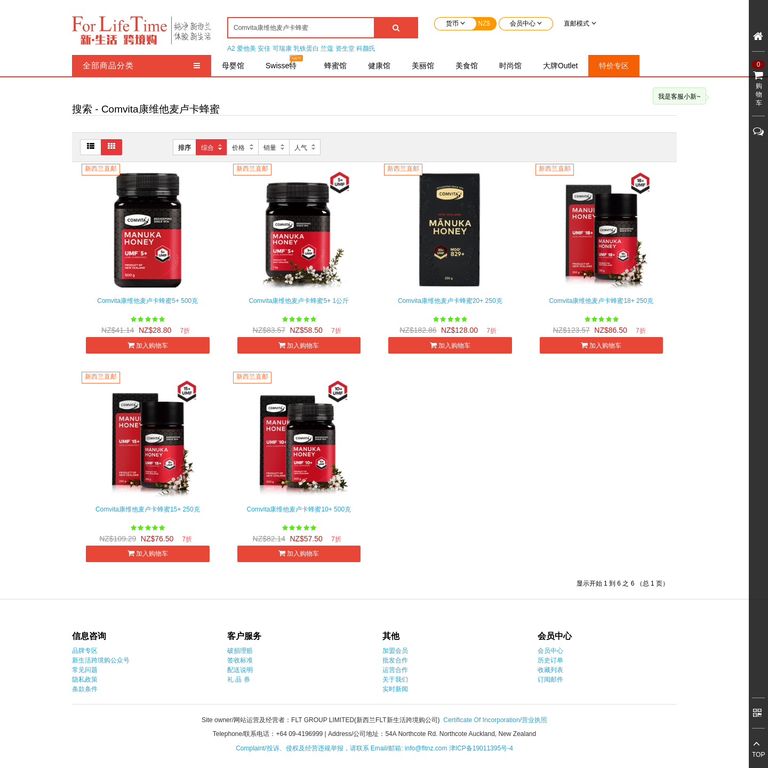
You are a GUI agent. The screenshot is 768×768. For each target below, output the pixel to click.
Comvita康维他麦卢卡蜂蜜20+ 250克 (450, 301)
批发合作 (395, 660)
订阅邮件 (550, 679)
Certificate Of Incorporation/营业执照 (495, 720)
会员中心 (550, 650)
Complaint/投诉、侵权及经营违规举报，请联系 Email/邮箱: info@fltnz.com (342, 748)
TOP (758, 754)
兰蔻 (327, 48)
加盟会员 (395, 650)
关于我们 (395, 679)
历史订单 (550, 660)
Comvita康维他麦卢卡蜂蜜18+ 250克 (601, 301)
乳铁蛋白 (306, 48)
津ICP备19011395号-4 (481, 748)
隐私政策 (85, 679)
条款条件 (85, 689)
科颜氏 (365, 48)
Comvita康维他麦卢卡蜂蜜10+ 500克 (298, 509)
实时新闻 (395, 689)
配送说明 (240, 670)
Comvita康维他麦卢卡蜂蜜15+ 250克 (147, 509)
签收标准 (240, 660)
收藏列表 (550, 670)
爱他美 (246, 48)
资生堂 (345, 48)
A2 (231, 48)
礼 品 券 (238, 679)
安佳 (264, 48)
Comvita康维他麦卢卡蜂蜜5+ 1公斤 (299, 301)
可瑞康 (282, 48)
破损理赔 (240, 650)
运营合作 (395, 670)
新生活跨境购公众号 (101, 660)
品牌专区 (85, 650)
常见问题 (85, 670)
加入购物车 (147, 345)
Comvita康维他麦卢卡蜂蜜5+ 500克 (147, 301)
